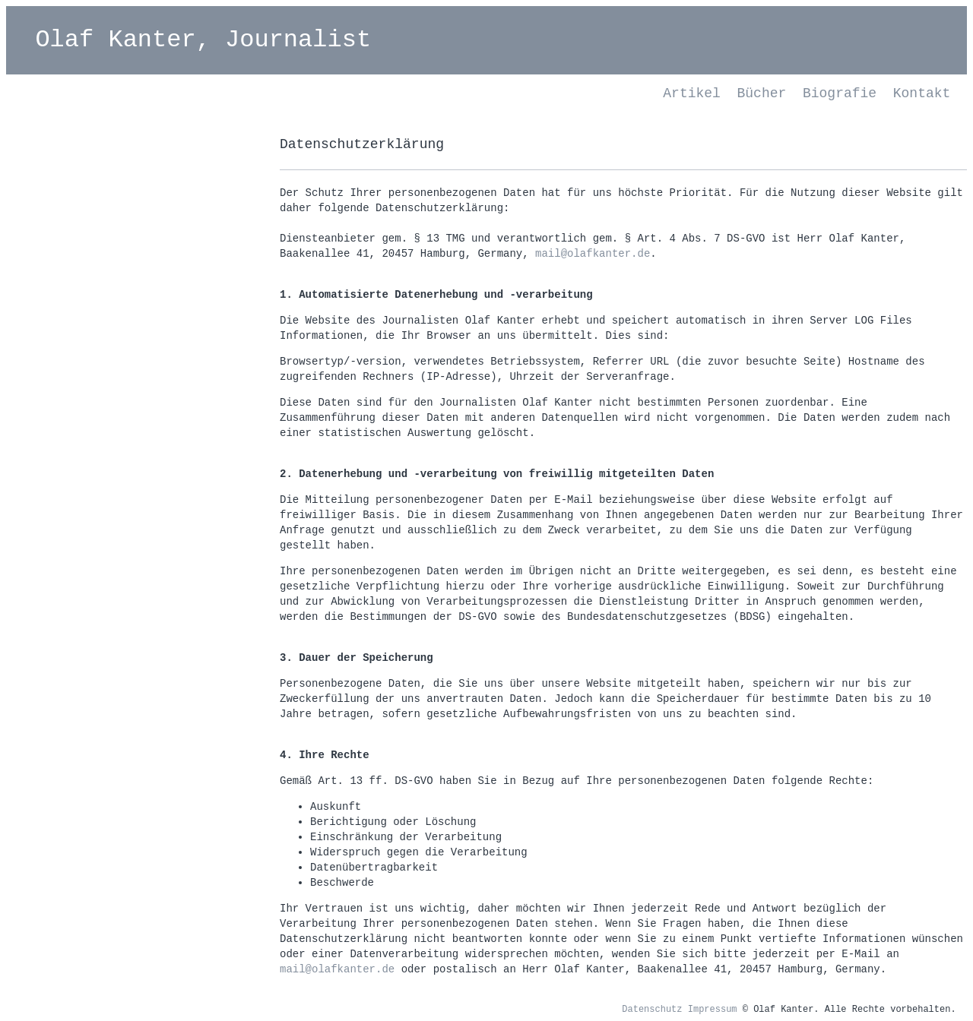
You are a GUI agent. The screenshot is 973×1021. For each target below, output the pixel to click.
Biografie (839, 93)
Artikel (692, 93)
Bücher (762, 93)
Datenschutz (652, 1009)
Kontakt (922, 93)
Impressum (712, 1009)
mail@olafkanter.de (592, 254)
